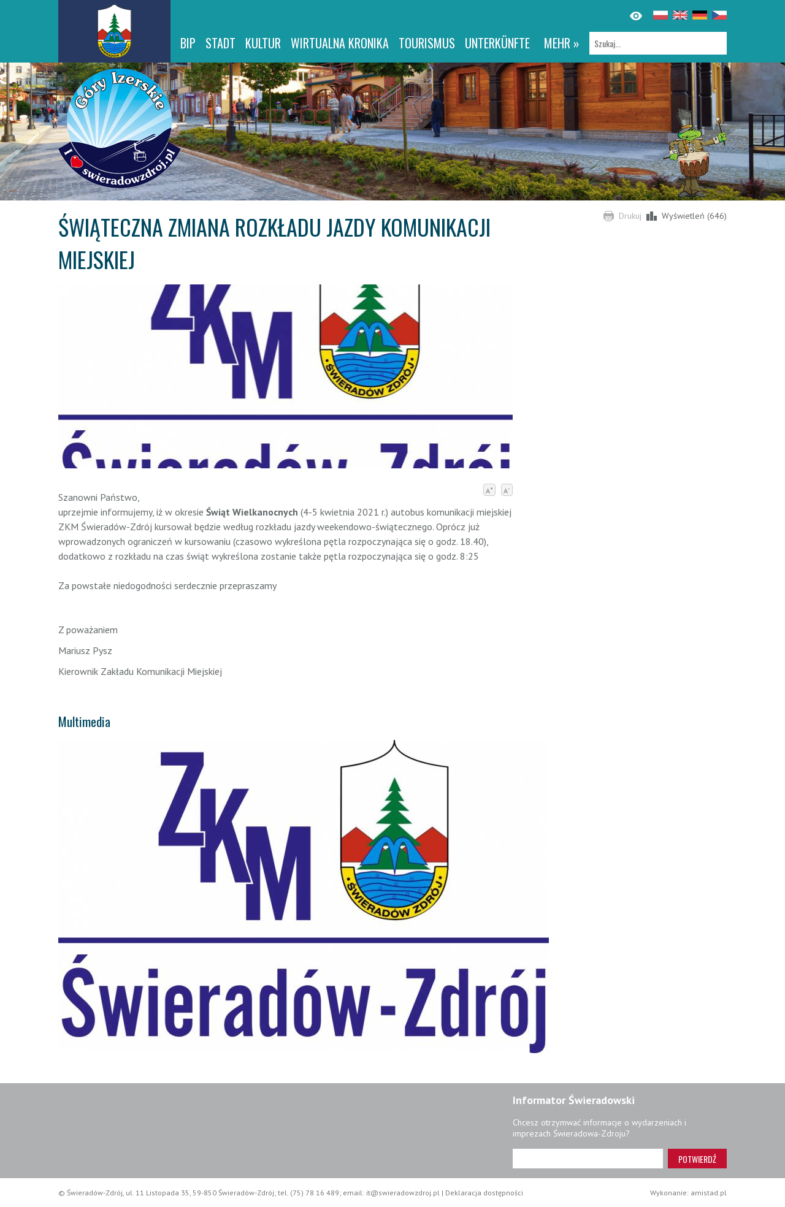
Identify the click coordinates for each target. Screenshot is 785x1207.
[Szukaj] (658, 43)
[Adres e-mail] (588, 1158)
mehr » (562, 43)
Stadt (220, 43)
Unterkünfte (497, 43)
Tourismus (427, 43)
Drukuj (630, 215)
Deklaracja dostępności (484, 1192)
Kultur (263, 43)
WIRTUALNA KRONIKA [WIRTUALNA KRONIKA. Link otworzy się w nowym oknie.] (340, 43)
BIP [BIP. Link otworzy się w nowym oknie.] (188, 43)
